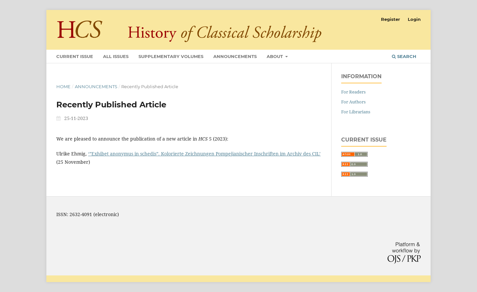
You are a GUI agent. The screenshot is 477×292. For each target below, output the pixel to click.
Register (390, 19)
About (275, 56)
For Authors (353, 102)
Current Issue (74, 56)
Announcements (235, 56)
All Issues (116, 56)
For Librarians (355, 112)
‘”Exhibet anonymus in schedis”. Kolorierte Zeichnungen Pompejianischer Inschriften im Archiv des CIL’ (204, 153)
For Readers (353, 92)
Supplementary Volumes (170, 56)
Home (63, 86)
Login (414, 19)
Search (404, 56)
